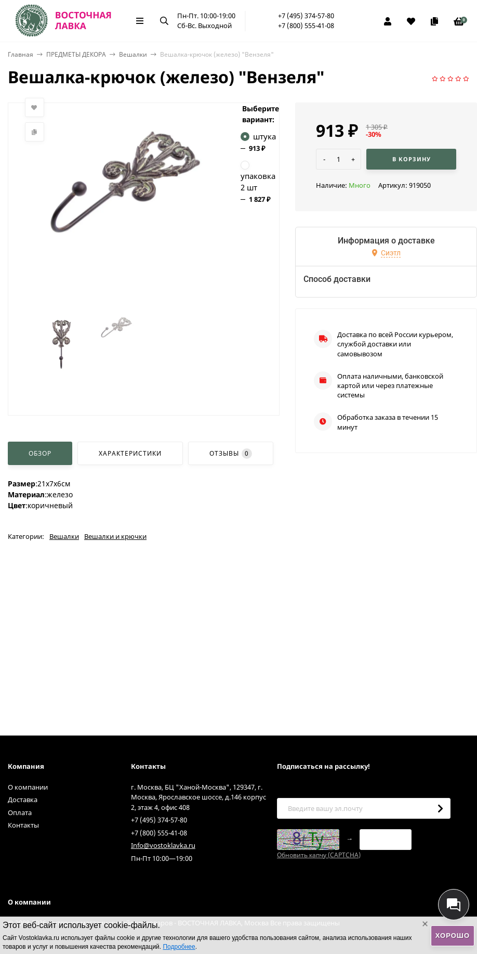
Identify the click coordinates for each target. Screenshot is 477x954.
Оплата (20, 812)
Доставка (22, 799)
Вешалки (133, 54)
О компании (28, 787)
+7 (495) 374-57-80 (306, 15)
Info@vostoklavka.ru (163, 845)
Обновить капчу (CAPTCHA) (319, 854)
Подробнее (179, 946)
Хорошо (452, 935)
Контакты (23, 825)
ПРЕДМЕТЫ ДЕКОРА (76, 54)
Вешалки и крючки (115, 536)
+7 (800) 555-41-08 (306, 25)
